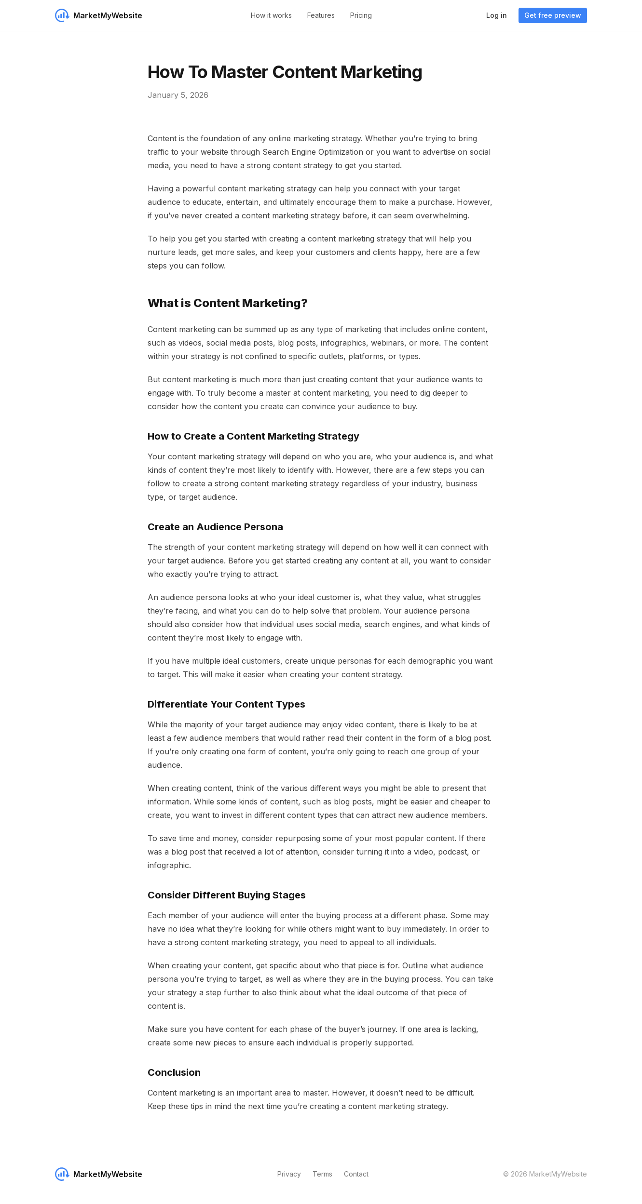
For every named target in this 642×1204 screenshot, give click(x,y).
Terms (322, 1174)
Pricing (361, 15)
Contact (356, 1174)
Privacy (289, 1174)
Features (321, 15)
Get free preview (552, 15)
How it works (271, 15)
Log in (496, 15)
